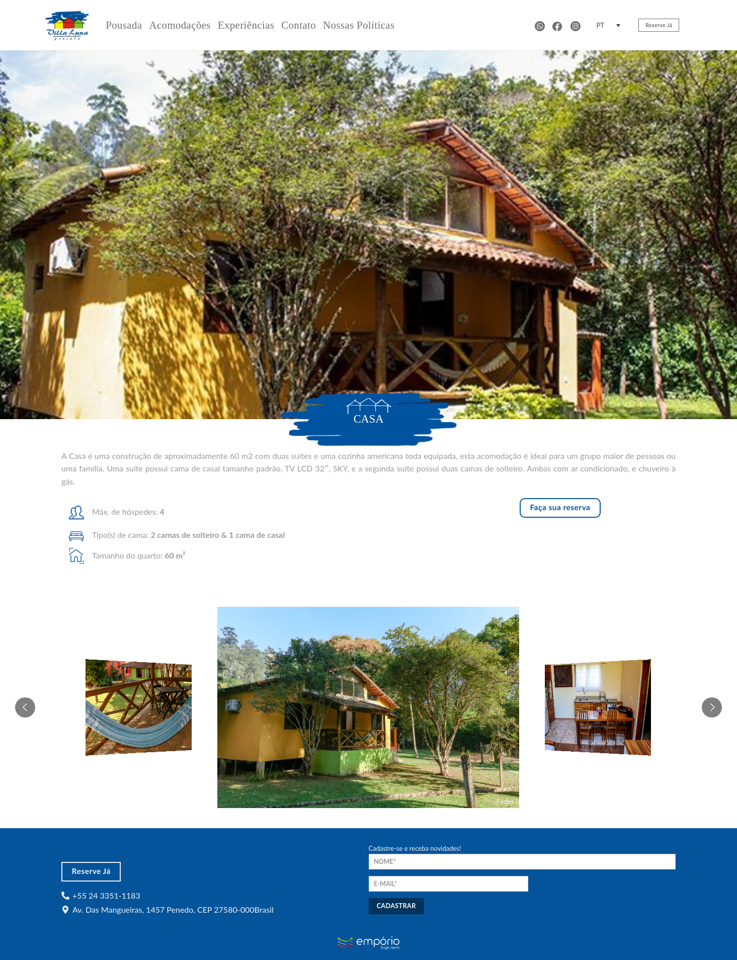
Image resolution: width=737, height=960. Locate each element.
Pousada (124, 25)
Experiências (246, 25)
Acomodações (179, 25)
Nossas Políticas (358, 25)
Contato (298, 25)
